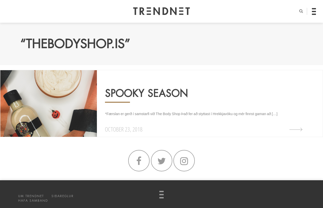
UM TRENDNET (31, 196)
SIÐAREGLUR (62, 196)
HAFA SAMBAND (33, 201)
